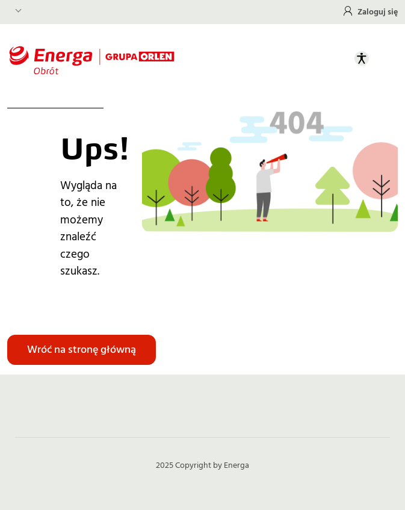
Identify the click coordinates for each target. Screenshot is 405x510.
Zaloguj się (377, 12)
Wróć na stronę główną (81, 349)
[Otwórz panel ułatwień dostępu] (361, 58)
